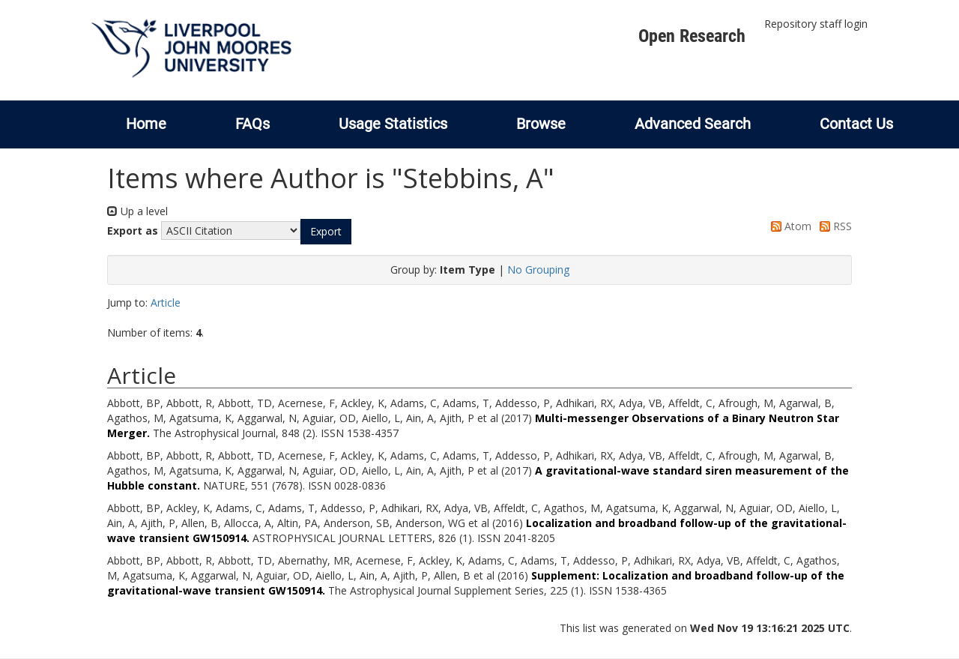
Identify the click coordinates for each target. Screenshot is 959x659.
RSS (833, 226)
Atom (788, 226)
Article (166, 302)
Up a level (137, 211)
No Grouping (538, 269)
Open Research (691, 35)
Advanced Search (693, 124)
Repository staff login (816, 23)
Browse (541, 124)
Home (146, 124)
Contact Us (856, 124)
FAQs (252, 124)
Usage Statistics (393, 124)
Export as (132, 230)
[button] (325, 231)
